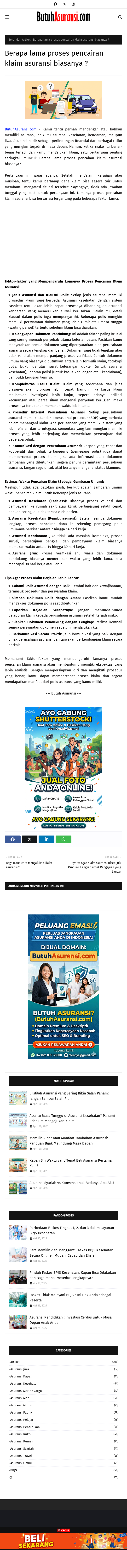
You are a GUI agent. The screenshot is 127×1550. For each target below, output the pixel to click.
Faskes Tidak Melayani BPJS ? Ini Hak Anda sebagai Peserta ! (70, 1298)
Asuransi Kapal (64, 1376)
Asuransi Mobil (64, 1398)
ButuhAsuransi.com (20, 129)
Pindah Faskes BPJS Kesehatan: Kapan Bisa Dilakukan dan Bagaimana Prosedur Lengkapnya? (72, 1275)
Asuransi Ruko (64, 1434)
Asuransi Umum (64, 1463)
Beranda (14, 39)
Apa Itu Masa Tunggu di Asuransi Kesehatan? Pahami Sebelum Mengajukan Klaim (72, 1118)
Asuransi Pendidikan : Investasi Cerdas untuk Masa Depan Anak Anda (70, 1320)
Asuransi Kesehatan (64, 1383)
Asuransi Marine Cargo (64, 1391)
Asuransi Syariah (64, 1448)
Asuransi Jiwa (64, 1369)
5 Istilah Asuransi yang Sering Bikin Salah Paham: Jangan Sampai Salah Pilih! (69, 1096)
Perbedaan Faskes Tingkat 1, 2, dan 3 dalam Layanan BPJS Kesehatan (71, 1230)
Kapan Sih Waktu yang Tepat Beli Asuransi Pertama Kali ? (70, 1163)
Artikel (26, 39)
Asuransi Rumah (64, 1441)
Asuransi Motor (64, 1405)
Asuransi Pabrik (64, 1412)
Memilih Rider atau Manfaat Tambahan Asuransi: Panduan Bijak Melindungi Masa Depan (68, 1141)
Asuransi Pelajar (64, 1419)
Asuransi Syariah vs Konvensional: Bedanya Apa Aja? (71, 1183)
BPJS (64, 1470)
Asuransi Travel (64, 1456)
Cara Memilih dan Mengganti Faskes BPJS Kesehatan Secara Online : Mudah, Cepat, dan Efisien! (71, 1253)
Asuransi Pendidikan (64, 1427)
